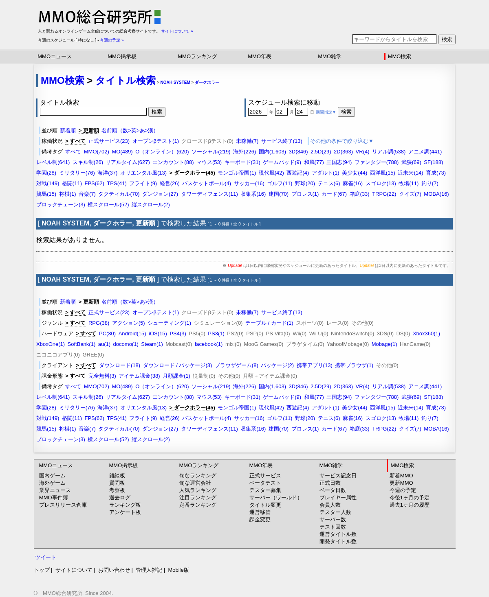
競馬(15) (46, 194)
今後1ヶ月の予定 (410, 497)
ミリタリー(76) (77, 173)
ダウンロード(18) (119, 365)
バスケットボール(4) (206, 183)
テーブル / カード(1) (269, 323)
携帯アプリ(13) (315, 365)
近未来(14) (410, 173)
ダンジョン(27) (160, 194)
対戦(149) (47, 183)
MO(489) (122, 152)
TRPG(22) (384, 194)
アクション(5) (128, 323)
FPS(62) (94, 183)
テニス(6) (329, 183)
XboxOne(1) (50, 344)
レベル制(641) (53, 162)
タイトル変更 (265, 505)
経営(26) (170, 183)
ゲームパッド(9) (282, 162)
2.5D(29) (321, 152)
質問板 (117, 483)
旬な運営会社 (195, 483)
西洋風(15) (382, 173)
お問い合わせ (114, 570)
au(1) (104, 344)
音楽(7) (87, 194)
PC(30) (107, 333)
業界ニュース (55, 490)
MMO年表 (259, 56)
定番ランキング (197, 505)
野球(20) (305, 183)
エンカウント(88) (173, 162)
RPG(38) (98, 323)
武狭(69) (411, 162)
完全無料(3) (102, 376)
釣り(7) (429, 183)
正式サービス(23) (109, 141)
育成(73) (436, 173)
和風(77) (314, 162)
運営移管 (260, 512)
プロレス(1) (305, 194)
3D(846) (298, 152)
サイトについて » (177, 31)
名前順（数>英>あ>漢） (130, 130)
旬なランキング (197, 475)
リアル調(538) (388, 152)
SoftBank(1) (82, 344)
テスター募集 (265, 490)
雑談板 (117, 475)
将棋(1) (67, 194)
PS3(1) (216, 333)
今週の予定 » (111, 40)
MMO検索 (400, 56)
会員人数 (330, 505)
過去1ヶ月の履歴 (410, 505)
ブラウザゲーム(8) (236, 365)
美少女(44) (354, 173)
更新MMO (401, 483)
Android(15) (132, 333)
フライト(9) (143, 183)
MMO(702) (96, 152)
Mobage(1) (384, 344)
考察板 (117, 490)
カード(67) (334, 194)
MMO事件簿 (53, 497)
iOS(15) (158, 333)
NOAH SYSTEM (175, 82)
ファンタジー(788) (377, 162)
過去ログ (119, 497)
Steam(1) (152, 344)
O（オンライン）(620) (162, 152)
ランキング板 (125, 505)
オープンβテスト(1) (155, 141)
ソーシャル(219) (211, 152)
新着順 (68, 130)
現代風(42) (271, 173)
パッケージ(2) (277, 365)
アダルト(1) (325, 173)
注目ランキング (197, 497)
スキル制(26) (88, 162)
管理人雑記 (149, 570)
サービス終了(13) (281, 141)
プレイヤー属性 (338, 497)
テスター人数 (335, 512)
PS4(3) (178, 333)
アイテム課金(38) (139, 376)
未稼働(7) (247, 141)
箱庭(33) (360, 194)
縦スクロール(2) (151, 204)
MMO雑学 (329, 56)
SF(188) (433, 162)
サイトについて (74, 570)
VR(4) (363, 152)
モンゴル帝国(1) (237, 173)
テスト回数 (332, 527)
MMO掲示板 (122, 56)
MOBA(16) (436, 194)
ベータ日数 (332, 490)
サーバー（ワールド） (275, 497)
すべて (73, 152)
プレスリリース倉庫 (63, 505)
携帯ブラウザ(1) (354, 365)
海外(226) (244, 152)
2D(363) (343, 152)
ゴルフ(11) (279, 183)
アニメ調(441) (425, 152)
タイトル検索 (125, 80)
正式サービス (265, 475)
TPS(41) (116, 183)
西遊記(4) (297, 173)
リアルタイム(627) (128, 162)
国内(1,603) (272, 152)
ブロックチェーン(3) (60, 204)
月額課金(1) (176, 376)
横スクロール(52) (108, 204)
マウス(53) (209, 162)
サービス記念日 (338, 475)
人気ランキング (197, 490)
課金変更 (260, 519)
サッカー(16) (249, 183)
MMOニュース (54, 56)
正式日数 (330, 483)
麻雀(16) (353, 183)
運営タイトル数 (338, 534)
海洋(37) (107, 173)
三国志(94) (339, 162)
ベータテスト (265, 483)
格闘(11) (72, 183)
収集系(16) (253, 194)
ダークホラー (207, 82)
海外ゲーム (52, 483)
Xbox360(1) (426, 333)
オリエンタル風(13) (143, 173)
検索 (447, 39)
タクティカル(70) (118, 194)
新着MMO (401, 475)
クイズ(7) (410, 194)
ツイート (45, 557)
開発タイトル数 (338, 541)
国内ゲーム (52, 475)
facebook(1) (209, 344)
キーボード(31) (242, 162)
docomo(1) (126, 344)
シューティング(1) (169, 323)
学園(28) (46, 173)
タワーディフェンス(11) (209, 194)
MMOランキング (197, 56)
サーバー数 (332, 519)
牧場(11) (409, 183)
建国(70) (279, 194)
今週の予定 (403, 490)
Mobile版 (178, 570)
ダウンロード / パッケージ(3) (177, 365)
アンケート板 (125, 512)
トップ (42, 570)
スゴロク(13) (381, 183)
